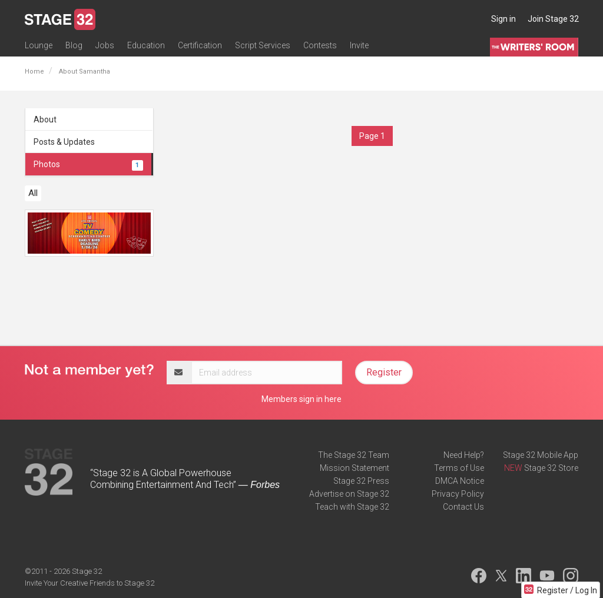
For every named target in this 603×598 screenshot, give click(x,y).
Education (146, 45)
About (45, 119)
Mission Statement (354, 468)
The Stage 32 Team (353, 455)
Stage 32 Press (361, 481)
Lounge (38, 45)
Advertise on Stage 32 (349, 494)
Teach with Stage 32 (352, 506)
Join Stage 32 (553, 19)
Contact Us (463, 506)
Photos (88, 164)
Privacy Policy (458, 494)
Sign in (503, 19)
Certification (200, 45)
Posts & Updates (64, 142)
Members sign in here (301, 399)
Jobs (104, 45)
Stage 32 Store (551, 468)
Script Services (262, 45)
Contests (320, 45)
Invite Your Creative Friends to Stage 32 (89, 583)
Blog (73, 45)
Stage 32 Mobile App (540, 455)
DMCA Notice (459, 481)
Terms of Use (459, 468)
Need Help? (463, 455)
